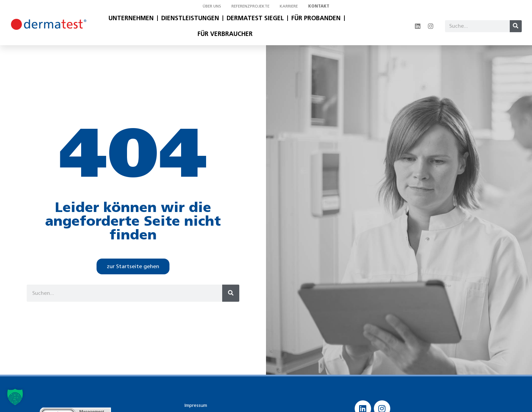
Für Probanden (316, 18)
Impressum (195, 405)
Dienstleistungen (190, 18)
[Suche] (516, 26)
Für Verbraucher (225, 34)
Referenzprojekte (250, 6)
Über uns (212, 6)
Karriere (289, 6)
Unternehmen (131, 18)
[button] (15, 397)
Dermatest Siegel (255, 18)
